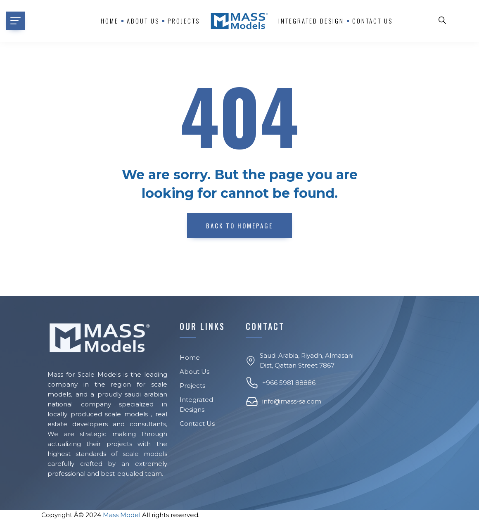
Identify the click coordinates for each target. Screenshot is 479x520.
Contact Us (372, 20)
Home (110, 20)
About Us (194, 371)
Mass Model (121, 515)
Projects (184, 20)
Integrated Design (311, 20)
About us (143, 20)
